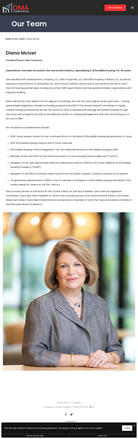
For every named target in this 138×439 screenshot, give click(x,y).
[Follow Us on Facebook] (66, 414)
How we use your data (35, 436)
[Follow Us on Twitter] (71, 414)
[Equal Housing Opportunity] (90, 407)
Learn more (102, 436)
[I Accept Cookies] (134, 426)
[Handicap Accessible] (94, 407)
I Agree (127, 428)
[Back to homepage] (16, 7)
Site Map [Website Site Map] (77, 402)
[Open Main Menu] (132, 7)
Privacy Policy (63, 402)
